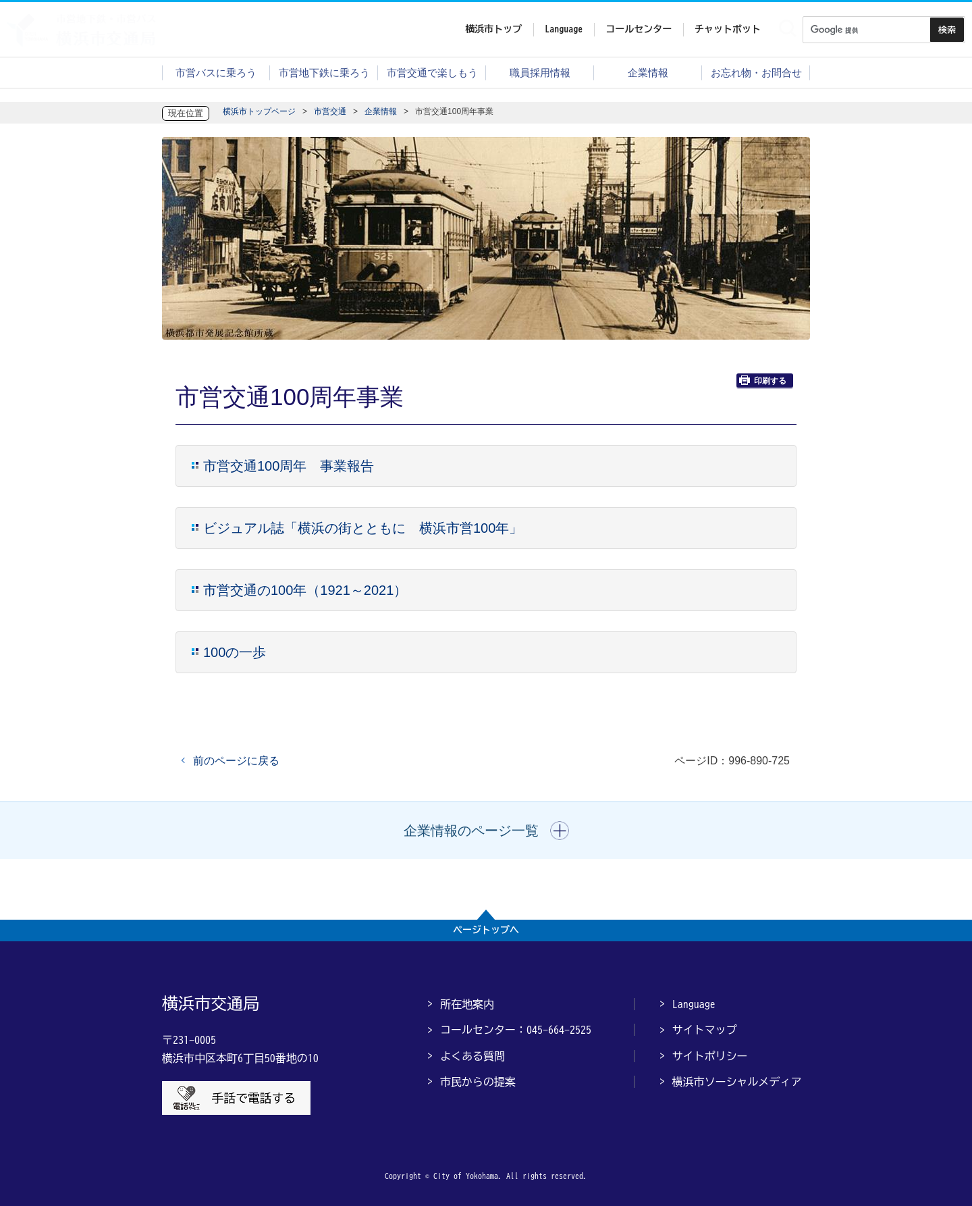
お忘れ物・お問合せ (756, 72)
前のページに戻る (236, 760)
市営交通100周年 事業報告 (288, 465)
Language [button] (564, 29)
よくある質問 (472, 1056)
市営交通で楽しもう (432, 72)
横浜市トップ (493, 29)
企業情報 (648, 72)
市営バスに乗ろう (216, 72)
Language (694, 1004)
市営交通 (330, 111)
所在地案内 (467, 1004)
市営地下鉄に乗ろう (324, 72)
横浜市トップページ (259, 111)
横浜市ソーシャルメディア (737, 1081)
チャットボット (728, 29)
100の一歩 (234, 652)
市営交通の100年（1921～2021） (305, 590)
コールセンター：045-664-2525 (515, 1029)
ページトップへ (486, 930)
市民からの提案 (478, 1081)
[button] (486, 830)
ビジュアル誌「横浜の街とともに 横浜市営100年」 (362, 528)
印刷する (762, 380)
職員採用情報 (540, 72)
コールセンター (638, 29)
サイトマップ (704, 1029)
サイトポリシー (710, 1056)
